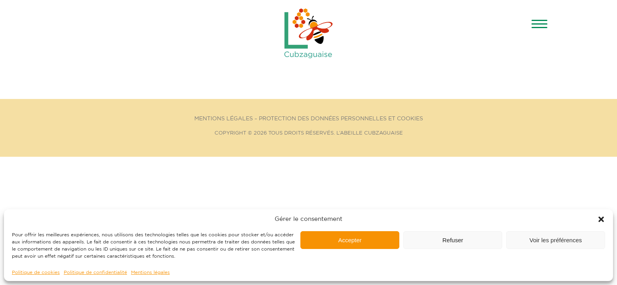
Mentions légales (150, 272)
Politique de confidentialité (95, 272)
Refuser (452, 240)
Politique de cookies (36, 272)
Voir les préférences (556, 240)
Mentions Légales (223, 119)
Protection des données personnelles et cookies (341, 119)
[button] (601, 219)
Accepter (349, 240)
